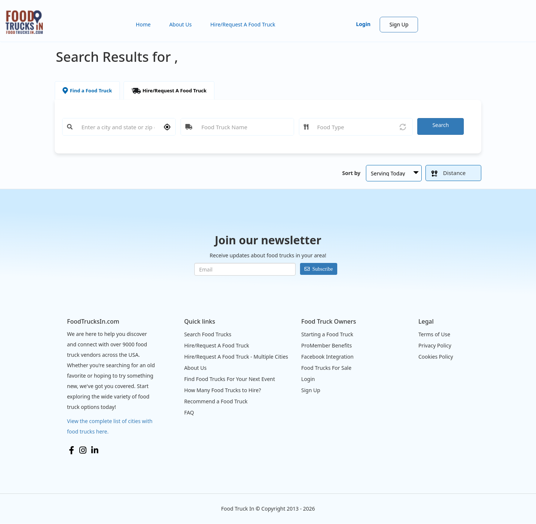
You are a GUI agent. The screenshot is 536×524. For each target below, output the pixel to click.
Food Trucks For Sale (326, 367)
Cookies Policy (435, 356)
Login (363, 24)
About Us (180, 24)
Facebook (71, 450)
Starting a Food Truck (327, 334)
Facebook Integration (327, 356)
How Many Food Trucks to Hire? (222, 390)
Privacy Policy (434, 345)
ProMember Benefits (326, 345)
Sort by (351, 173)
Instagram (82, 450)
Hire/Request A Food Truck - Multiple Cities (236, 356)
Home (143, 24)
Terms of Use (434, 334)
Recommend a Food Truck (216, 401)
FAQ (189, 412)
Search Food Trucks (208, 334)
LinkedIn (94, 450)
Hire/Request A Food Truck (242, 24)
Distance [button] (448, 173)
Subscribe (322, 268)
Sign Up (398, 24)
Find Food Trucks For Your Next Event (229, 378)
